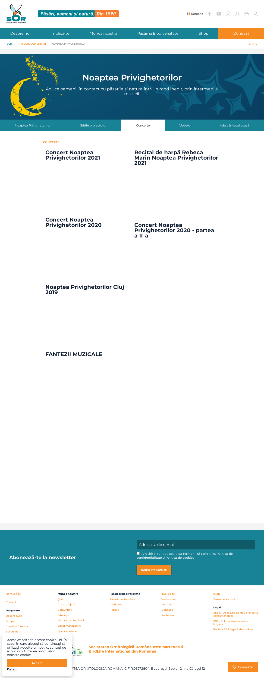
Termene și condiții (225, 599)
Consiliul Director (17, 626)
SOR (9, 44)
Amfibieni (116, 604)
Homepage (13, 593)
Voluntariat (168, 599)
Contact (11, 602)
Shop (203, 33)
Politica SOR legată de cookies (233, 629)
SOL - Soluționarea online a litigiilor (230, 622)
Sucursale (12, 631)
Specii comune (67, 631)
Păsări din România (122, 599)
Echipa (10, 621)
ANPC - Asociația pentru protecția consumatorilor (235, 614)
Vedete (184, 125)
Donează (241, 33)
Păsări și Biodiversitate (158, 33)
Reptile (114, 609)
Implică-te (59, 33)
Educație (63, 615)
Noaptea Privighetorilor (32, 125)
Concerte (143, 125)
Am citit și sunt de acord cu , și (185, 555)
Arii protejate (66, 604)
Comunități (65, 609)
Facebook (209, 13)
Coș (246, 13)
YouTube (218, 13)
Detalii (12, 669)
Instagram (228, 13)
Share (253, 44)
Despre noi (20, 33)
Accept (37, 663)
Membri (166, 604)
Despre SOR (14, 615)
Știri (60, 599)
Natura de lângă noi (71, 620)
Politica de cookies (180, 557)
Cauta (256, 13)
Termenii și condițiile (199, 553)
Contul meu (237, 13)
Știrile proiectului (93, 125)
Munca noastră (103, 33)
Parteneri (167, 615)
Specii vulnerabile (69, 625)
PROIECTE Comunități (32, 44)
